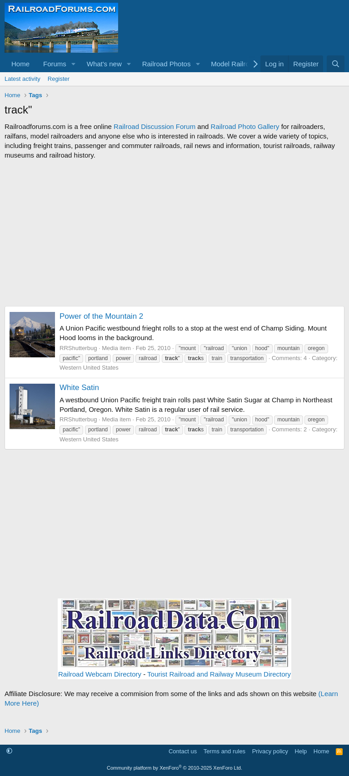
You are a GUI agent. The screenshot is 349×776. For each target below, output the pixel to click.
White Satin (79, 387)
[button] (73, 63)
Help (301, 751)
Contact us (183, 751)
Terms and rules (224, 751)
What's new (104, 64)
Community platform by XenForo (174, 768)
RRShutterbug (78, 348)
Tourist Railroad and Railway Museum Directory (219, 674)
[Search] (335, 63)
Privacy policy (270, 751)
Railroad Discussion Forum (154, 126)
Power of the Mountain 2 (101, 316)
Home (20, 64)
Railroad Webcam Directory (99, 674)
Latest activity (22, 78)
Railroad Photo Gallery (245, 126)
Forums (54, 64)
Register (59, 78)
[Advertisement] (174, 233)
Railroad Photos (166, 64)
